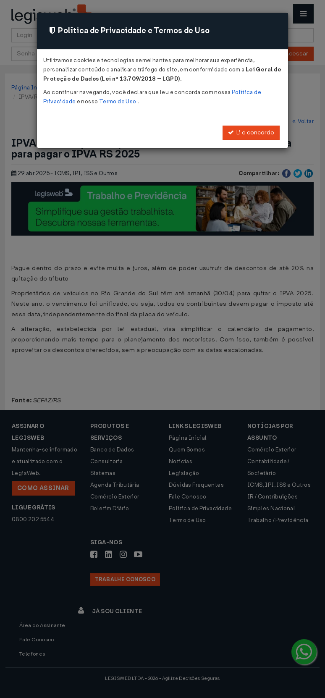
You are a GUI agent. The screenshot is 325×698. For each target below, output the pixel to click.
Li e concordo (251, 132)
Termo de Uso (118, 101)
